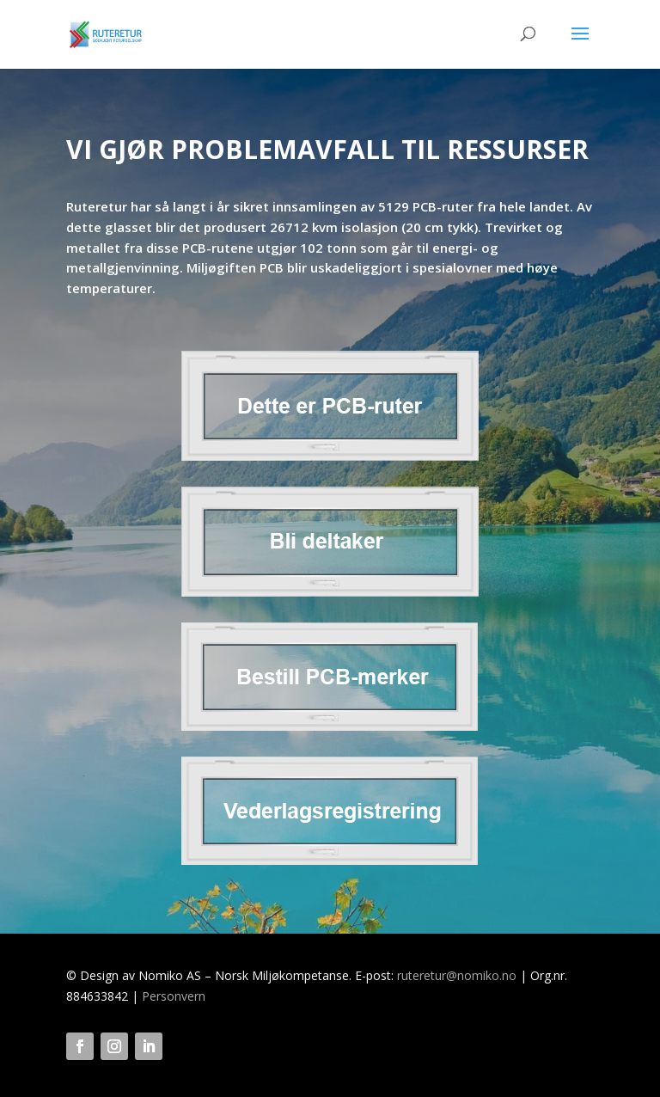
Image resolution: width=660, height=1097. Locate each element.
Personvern (173, 996)
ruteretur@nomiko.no (456, 975)
